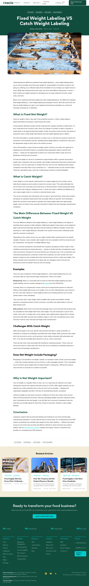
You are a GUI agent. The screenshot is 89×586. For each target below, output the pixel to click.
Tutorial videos (36, 545)
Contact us (63, 551)
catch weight (48, 12)
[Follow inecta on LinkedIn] (46, 574)
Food (4, 542)
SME (61, 542)
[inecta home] (8, 3)
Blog (33, 551)
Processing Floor (22, 547)
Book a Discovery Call (76, 2)
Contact (83, 572)
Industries (27, 3)
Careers (48, 554)
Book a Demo (79, 553)
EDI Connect (21, 553)
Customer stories (51, 551)
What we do (49, 545)
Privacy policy (76, 572)
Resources (37, 3)
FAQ (33, 542)
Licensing (58, 3)
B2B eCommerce (22, 556)
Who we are (49, 548)
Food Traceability (57, 12)
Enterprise (63, 545)
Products (17, 3)
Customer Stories (45, 3)
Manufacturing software (32, 427)
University (34, 548)
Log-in (63, 2)
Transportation (21, 559)
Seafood (5, 545)
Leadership (49, 542)
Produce (5, 548)
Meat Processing (8, 554)
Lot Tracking (30, 12)
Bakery (5, 560)
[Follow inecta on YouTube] (51, 574)
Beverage (5, 563)
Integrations (6, 551)
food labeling (39, 12)
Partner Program (65, 548)
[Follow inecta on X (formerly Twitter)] (56, 574)
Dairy (4, 557)
